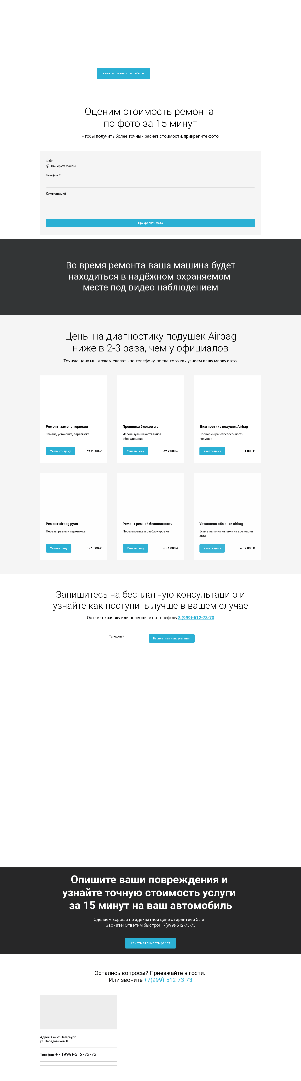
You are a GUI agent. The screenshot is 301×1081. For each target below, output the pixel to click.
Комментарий (56, 193)
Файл (49, 160)
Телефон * (53, 175)
